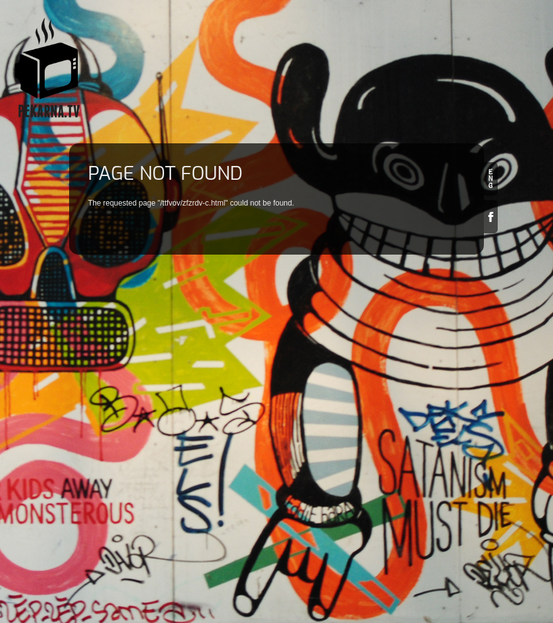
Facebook (491, 216)
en (491, 179)
